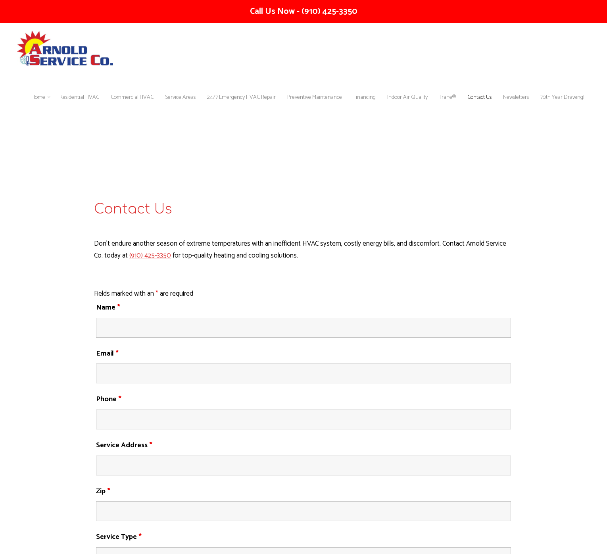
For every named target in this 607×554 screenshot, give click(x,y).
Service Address (124, 445)
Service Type (119, 537)
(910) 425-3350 (150, 256)
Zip (103, 491)
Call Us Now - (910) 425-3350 (303, 11)
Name (108, 308)
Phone (108, 400)
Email (107, 354)
